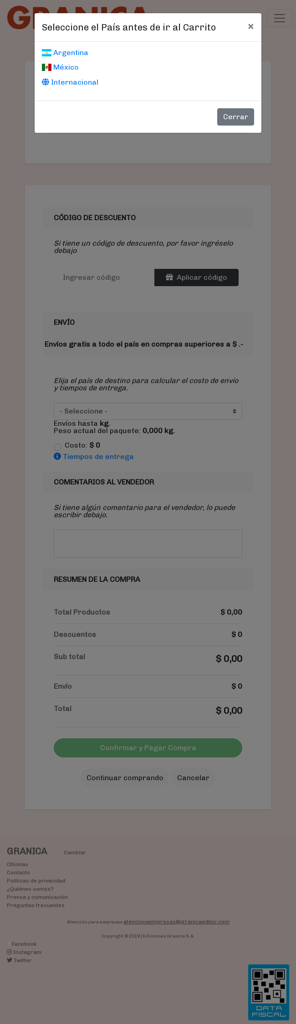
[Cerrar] (250, 26)
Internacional (70, 82)
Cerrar (235, 116)
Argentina (65, 52)
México (60, 67)
